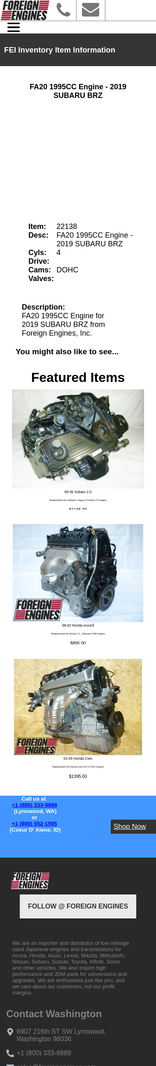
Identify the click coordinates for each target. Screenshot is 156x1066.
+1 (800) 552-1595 (34, 823)
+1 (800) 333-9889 (34, 805)
